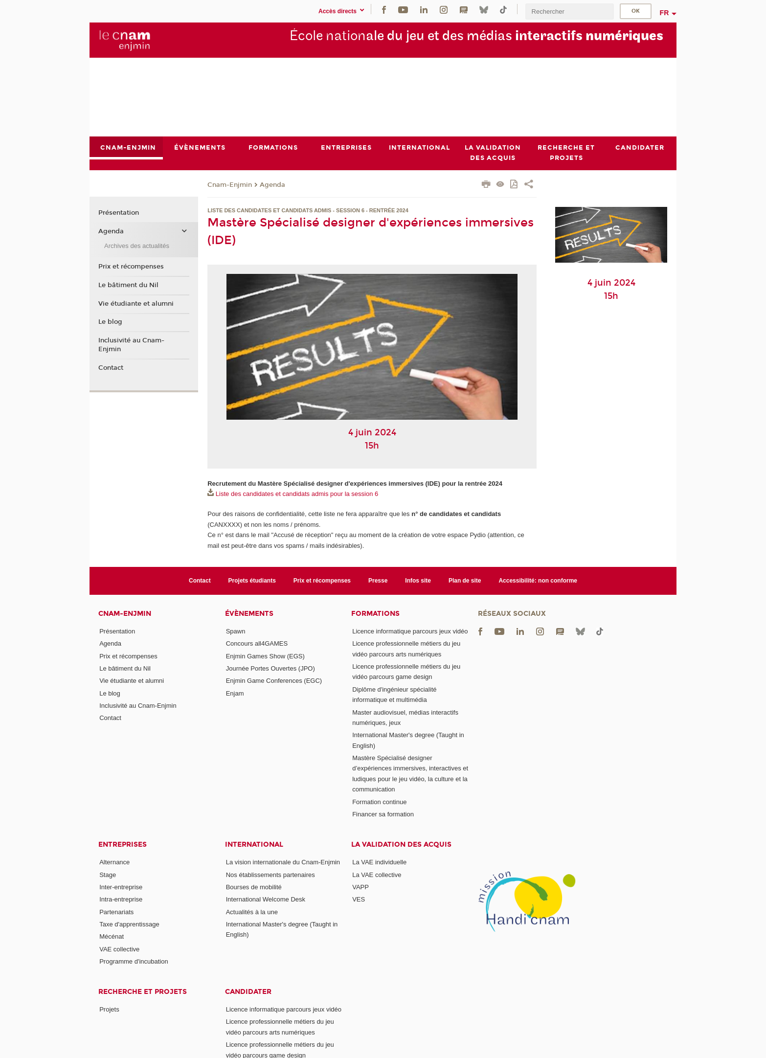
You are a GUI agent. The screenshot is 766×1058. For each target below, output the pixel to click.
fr (664, 13)
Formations (375, 613)
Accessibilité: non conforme (537, 580)
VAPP (360, 887)
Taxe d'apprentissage (129, 924)
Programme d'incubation (133, 961)
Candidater (248, 992)
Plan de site (465, 580)
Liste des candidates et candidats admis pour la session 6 (297, 494)
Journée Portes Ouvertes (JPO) (270, 668)
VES (358, 899)
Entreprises (122, 844)
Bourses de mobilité (254, 887)
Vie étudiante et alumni (136, 304)
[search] (569, 11)
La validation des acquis (401, 844)
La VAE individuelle (379, 862)
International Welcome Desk (265, 899)
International (254, 844)
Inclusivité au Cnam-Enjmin (131, 345)
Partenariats (116, 912)
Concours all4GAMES (257, 643)
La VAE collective (376, 874)
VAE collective (119, 949)
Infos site (418, 580)
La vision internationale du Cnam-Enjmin (283, 862)
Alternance (114, 862)
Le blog (110, 322)
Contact (110, 368)
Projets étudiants (252, 580)
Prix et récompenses (131, 266)
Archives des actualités (136, 245)
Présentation (118, 213)
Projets (109, 1009)
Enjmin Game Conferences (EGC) (274, 680)
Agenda (272, 185)
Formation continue (379, 802)
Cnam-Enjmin (229, 185)
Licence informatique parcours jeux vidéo (410, 631)
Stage (107, 874)
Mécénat (111, 936)
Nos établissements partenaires (270, 874)
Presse (377, 580)
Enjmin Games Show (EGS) (265, 656)
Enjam (235, 693)
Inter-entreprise (120, 887)
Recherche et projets (142, 992)
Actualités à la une (252, 912)
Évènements (249, 613)
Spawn (236, 631)
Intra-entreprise (120, 899)
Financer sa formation (383, 814)
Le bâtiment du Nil (128, 285)
